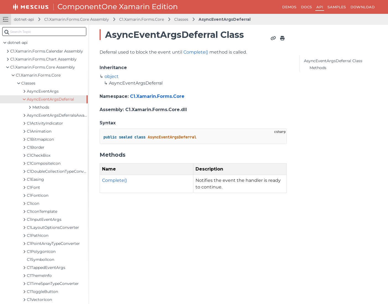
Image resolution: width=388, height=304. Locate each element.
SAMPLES (336, 7)
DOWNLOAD (362, 7)
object (112, 76)
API (319, 7)
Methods (317, 67)
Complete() (195, 52)
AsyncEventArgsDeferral (225, 19)
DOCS (306, 7)
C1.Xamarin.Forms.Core (141, 19)
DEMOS (289, 7)
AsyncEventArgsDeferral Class (333, 60)
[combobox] (44, 31)
